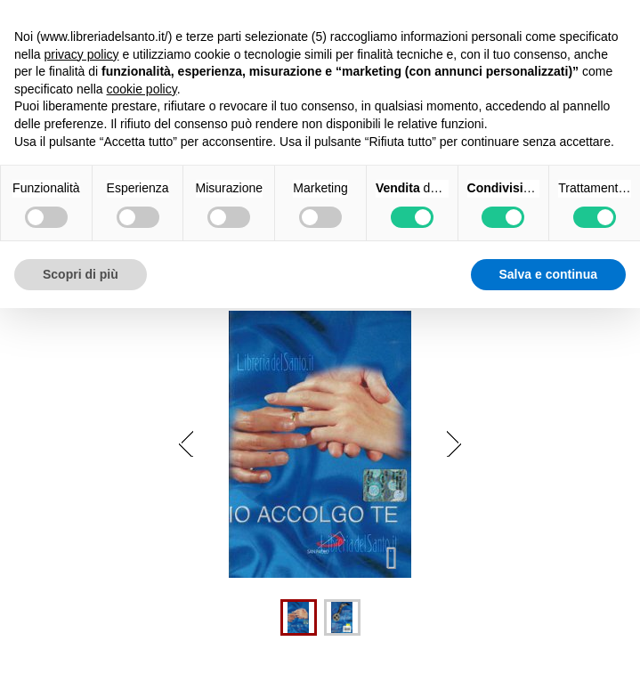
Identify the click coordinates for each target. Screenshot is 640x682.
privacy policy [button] (81, 54)
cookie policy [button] (142, 89)
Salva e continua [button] (548, 274)
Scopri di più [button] (80, 274)
